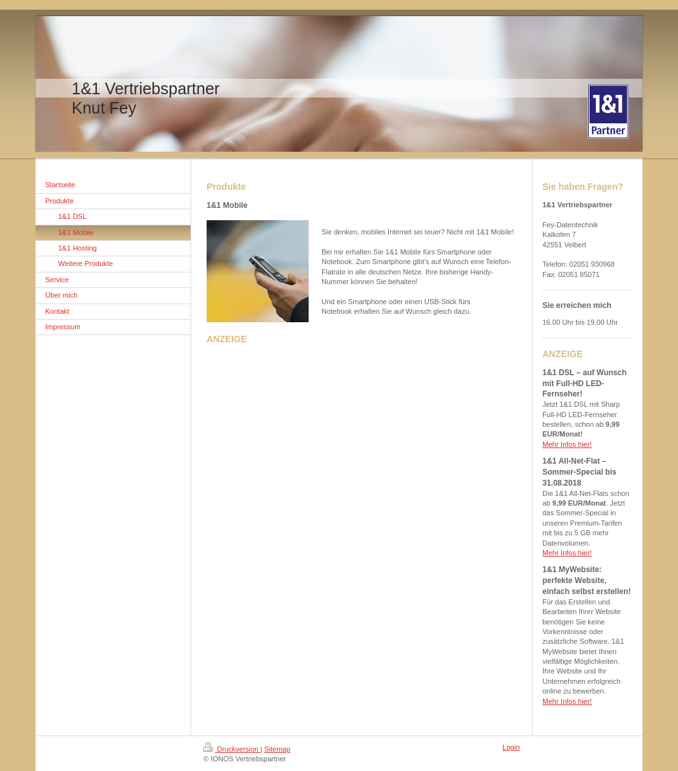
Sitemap (277, 749)
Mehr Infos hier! (566, 444)
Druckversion (231, 749)
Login (511, 747)
